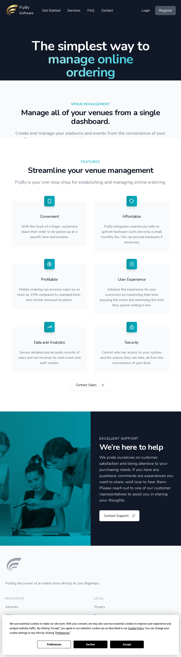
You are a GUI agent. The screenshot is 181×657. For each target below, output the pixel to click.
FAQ (90, 10)
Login (146, 10)
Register (165, 10)
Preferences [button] (63, 632)
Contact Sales (90, 385)
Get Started (51, 10)
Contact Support (120, 515)
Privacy (99, 607)
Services (73, 10)
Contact (107, 10)
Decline (90, 644)
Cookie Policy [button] (136, 628)
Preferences (54, 644)
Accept (127, 644)
